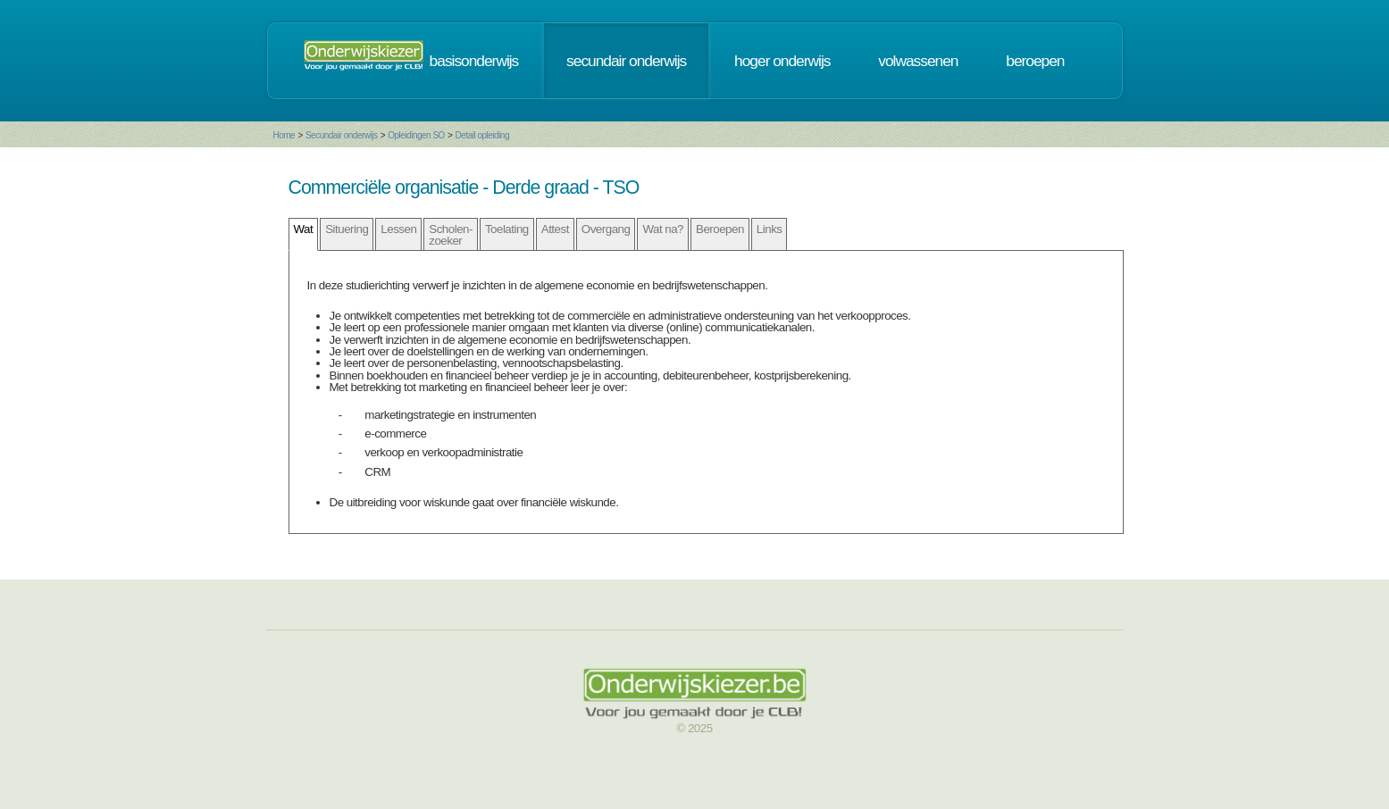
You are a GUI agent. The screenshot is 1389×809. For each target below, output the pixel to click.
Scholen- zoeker (451, 234)
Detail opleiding (482, 135)
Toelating (507, 229)
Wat (304, 229)
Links (769, 229)
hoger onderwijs (782, 61)
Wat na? (662, 229)
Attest (555, 229)
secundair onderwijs (626, 61)
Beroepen (720, 229)
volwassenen (918, 61)
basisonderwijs (474, 61)
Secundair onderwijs (341, 135)
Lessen (398, 229)
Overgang (606, 229)
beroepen (1035, 61)
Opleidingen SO (416, 135)
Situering (346, 229)
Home (284, 135)
